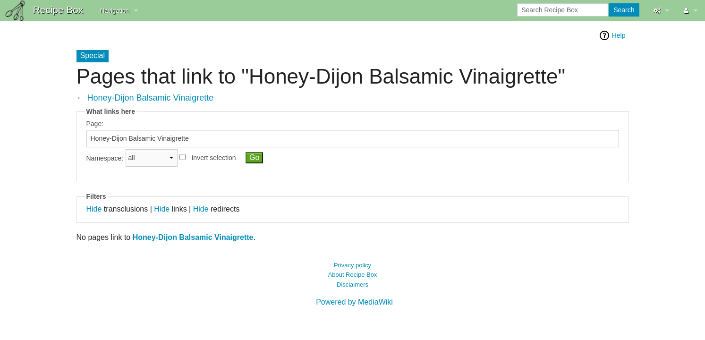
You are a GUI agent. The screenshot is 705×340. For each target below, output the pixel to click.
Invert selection (213, 158)
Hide (94, 209)
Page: (95, 124)
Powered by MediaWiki (354, 302)
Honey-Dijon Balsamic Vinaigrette (150, 97)
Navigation (114, 10)
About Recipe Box (352, 274)
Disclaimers (352, 284)
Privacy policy (352, 265)
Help (619, 35)
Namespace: (105, 158)
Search (623, 10)
